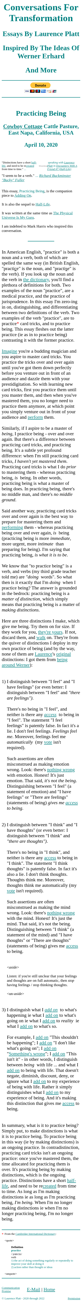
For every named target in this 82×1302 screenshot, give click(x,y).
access (71, 802)
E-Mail (33, 1289)
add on (51, 1015)
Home (49, 1289)
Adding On (22, 195)
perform (35, 417)
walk (40, 637)
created (30, 165)
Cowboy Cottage (22, 126)
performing (12, 527)
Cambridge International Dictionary (36, 1233)
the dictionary (36, 279)
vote (48, 742)
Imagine (9, 351)
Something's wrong (27, 1053)
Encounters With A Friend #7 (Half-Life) (62, 167)
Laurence (43, 654)
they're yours (50, 632)
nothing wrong (61, 769)
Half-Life (42, 204)
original (63, 654)
